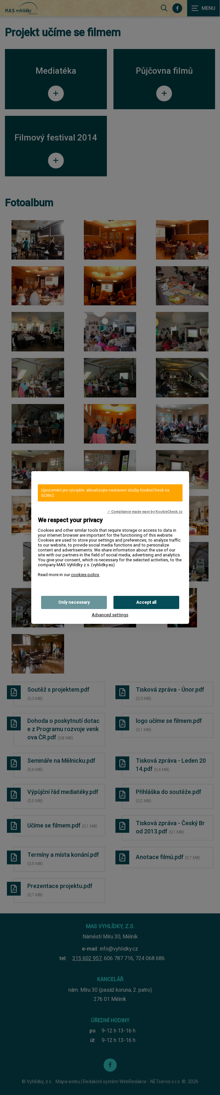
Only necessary (74, 602)
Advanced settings (110, 614)
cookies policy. (85, 574)
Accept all (146, 602)
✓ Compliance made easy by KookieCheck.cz (145, 512)
